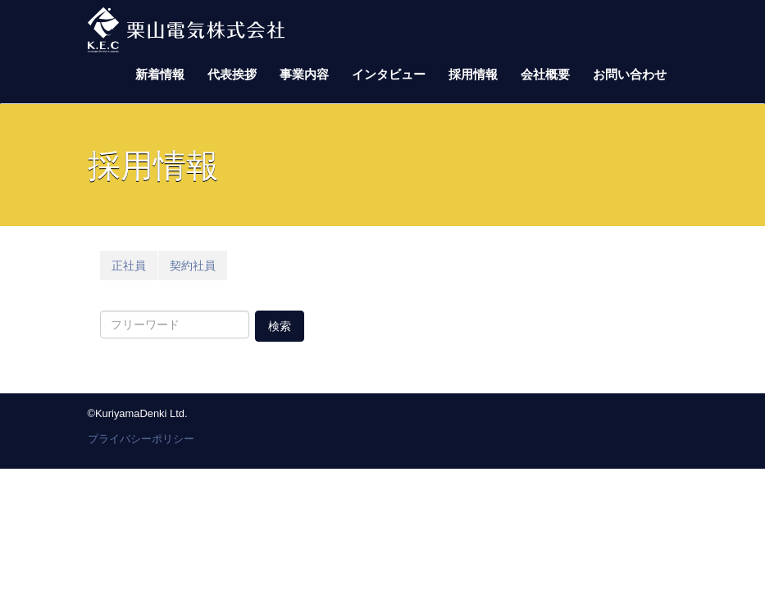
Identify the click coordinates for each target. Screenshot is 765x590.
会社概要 (545, 74)
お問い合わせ (630, 74)
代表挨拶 (232, 74)
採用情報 (473, 74)
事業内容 (304, 74)
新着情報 (159, 74)
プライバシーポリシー (141, 439)
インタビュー (389, 74)
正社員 (129, 265)
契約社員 (193, 265)
